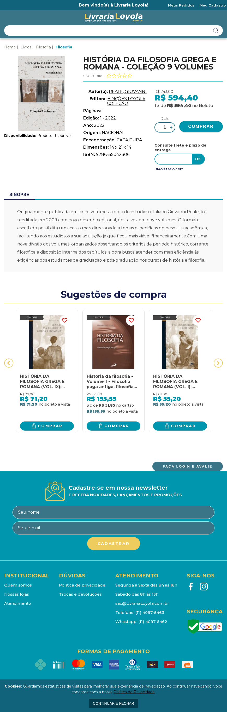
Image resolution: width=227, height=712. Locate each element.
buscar (216, 30)
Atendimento (17, 603)
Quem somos (18, 585)
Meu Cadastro (213, 5)
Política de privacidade (82, 585)
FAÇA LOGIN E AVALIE (187, 466)
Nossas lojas (16, 594)
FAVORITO (64, 320)
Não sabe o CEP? (169, 169)
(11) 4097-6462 (152, 621)
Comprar (50, 426)
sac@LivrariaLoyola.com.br (142, 603)
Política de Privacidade (134, 692)
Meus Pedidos (181, 5)
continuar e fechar (113, 703)
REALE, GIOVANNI (128, 91)
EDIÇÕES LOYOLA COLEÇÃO (126, 101)
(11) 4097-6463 (149, 612)
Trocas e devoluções (80, 594)
